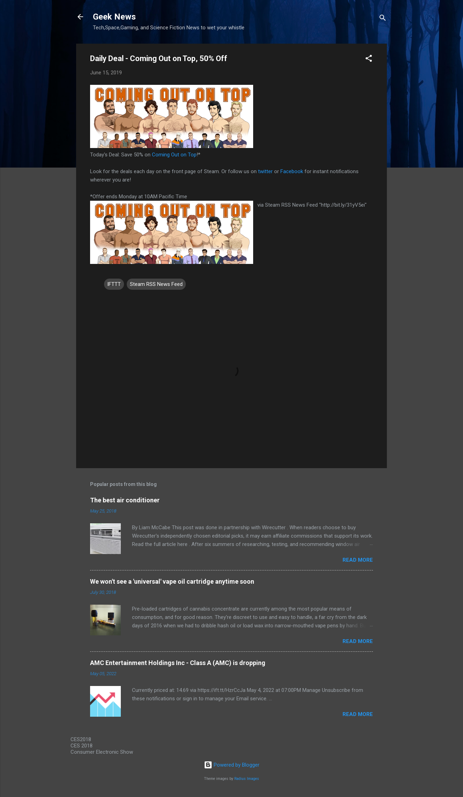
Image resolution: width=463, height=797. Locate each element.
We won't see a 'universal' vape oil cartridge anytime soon (172, 581)
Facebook (291, 171)
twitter (265, 171)
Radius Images (246, 778)
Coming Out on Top (174, 155)
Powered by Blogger (231, 765)
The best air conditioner (125, 500)
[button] (369, 59)
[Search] (383, 19)
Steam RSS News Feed (156, 284)
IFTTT (114, 284)
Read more (358, 560)
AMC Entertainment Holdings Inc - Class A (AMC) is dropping (177, 662)
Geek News (114, 17)
